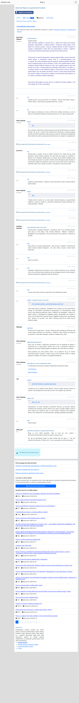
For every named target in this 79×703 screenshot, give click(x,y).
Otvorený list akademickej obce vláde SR (27, 492)
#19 (28, 328)
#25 (28, 430)
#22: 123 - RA (36, 402)
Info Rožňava (32, 369)
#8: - (33, 195)
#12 (28, 227)
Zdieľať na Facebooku (23, 12)
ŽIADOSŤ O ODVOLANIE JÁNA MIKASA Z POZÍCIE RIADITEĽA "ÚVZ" (36, 488)
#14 (28, 257)
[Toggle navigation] (75, 2)
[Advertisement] (46, 457)
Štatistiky (49, 18)
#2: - (33, 125)
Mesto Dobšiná (32, 372)
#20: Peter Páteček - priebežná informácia (44, 384)
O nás (20, 671)
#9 (28, 191)
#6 (28, 151)
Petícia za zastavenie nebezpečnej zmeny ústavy (30, 495)
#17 (28, 290)
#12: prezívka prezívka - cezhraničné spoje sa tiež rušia (47, 304)
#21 (28, 363)
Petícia (18, 18)
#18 (28, 300)
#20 (28, 342)
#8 (28, 179)
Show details (47, 144)
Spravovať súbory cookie (25, 669)
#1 (28, 38)
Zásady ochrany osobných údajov (26, 21)
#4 (28, 121)
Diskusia (40, 18)
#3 (28, 109)
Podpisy (28, 18)
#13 (28, 243)
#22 (28, 380)
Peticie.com (5, 2)
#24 (28, 420)
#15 (28, 268)
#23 (28, 398)
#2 (28, 97)
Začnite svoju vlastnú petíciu (35, 509)
